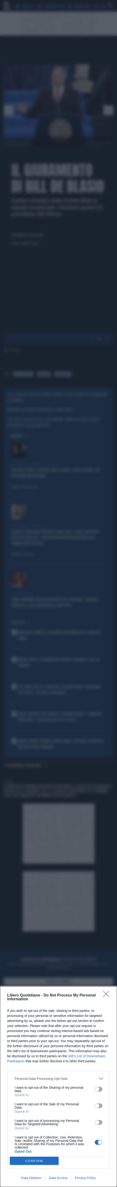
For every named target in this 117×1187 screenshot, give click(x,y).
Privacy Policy (85, 1178)
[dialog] (58, 1086)
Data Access (58, 1178)
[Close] (107, 995)
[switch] (98, 1089)
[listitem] (58, 1078)
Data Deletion (31, 1178)
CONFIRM (34, 1161)
